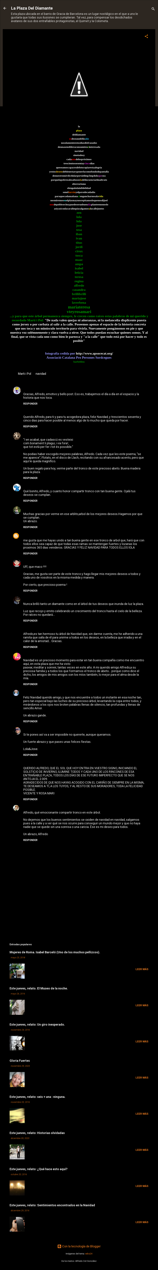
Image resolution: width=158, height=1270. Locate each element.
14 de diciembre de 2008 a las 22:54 (49, 535)
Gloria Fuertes (20, 1060)
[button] (146, 36)
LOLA (27, 534)
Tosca (27, 561)
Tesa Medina (32, 807)
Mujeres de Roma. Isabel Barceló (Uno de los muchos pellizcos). (55, 952)
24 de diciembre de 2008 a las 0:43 (59, 807)
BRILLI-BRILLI (32, 508)
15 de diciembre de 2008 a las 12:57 (58, 598)
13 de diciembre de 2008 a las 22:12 (50, 388)
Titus (27, 485)
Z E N (27, 691)
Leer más (142, 969)
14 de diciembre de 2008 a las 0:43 (54, 434)
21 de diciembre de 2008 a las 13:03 (54, 762)
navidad (41, 373)
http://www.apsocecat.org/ (94, 353)
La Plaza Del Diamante (32, 8)
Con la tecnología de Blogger (79, 1246)
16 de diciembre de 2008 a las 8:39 (54, 628)
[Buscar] (153, 9)
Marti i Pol (24, 373)
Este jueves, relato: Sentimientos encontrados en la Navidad (52, 1205)
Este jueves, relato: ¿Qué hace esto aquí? (38, 1169)
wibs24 (88, 1253)
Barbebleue (31, 598)
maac (27, 388)
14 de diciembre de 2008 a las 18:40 (61, 508)
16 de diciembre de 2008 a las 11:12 (58, 655)
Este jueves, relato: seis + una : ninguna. (37, 1097)
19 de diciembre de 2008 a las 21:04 (62, 729)
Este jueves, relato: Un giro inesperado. (37, 1024)
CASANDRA (31, 654)
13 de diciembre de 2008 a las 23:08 (54, 411)
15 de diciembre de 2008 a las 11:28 (50, 561)
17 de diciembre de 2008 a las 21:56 (49, 692)
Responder (30, 403)
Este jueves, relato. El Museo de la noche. (39, 988)
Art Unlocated (33, 729)
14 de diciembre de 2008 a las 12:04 (49, 486)
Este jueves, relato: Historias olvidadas (37, 1133)
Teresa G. (30, 434)
